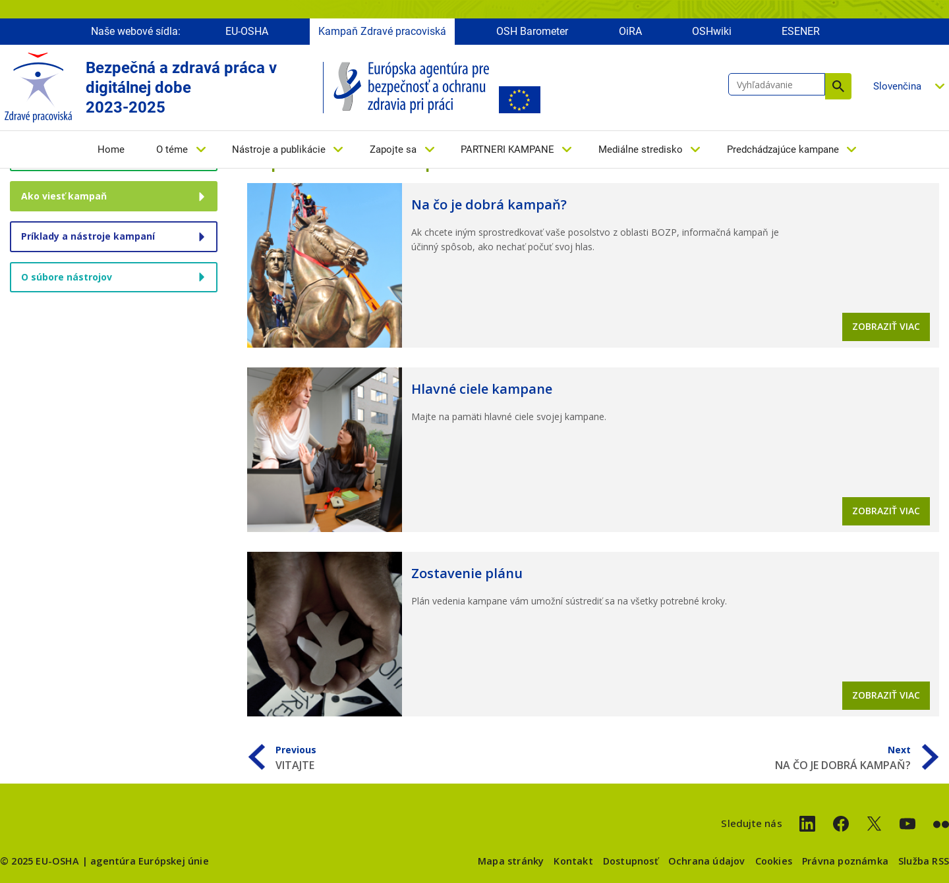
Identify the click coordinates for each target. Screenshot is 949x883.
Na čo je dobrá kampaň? (489, 204)
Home (111, 149)
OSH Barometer (532, 31)
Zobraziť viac (886, 326)
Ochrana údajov (706, 861)
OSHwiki (712, 31)
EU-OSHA (246, 31)
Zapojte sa (393, 149)
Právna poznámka (845, 861)
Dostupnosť (630, 861)
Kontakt (573, 861)
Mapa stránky (511, 861)
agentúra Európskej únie (149, 861)
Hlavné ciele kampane (481, 389)
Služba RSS (923, 861)
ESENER (801, 31)
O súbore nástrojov (66, 277)
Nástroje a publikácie (279, 149)
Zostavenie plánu (467, 573)
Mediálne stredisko (640, 149)
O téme (172, 149)
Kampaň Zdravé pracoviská (382, 31)
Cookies (773, 861)
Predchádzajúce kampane (783, 149)
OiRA (630, 31)
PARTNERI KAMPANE (507, 149)
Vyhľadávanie (838, 86)
